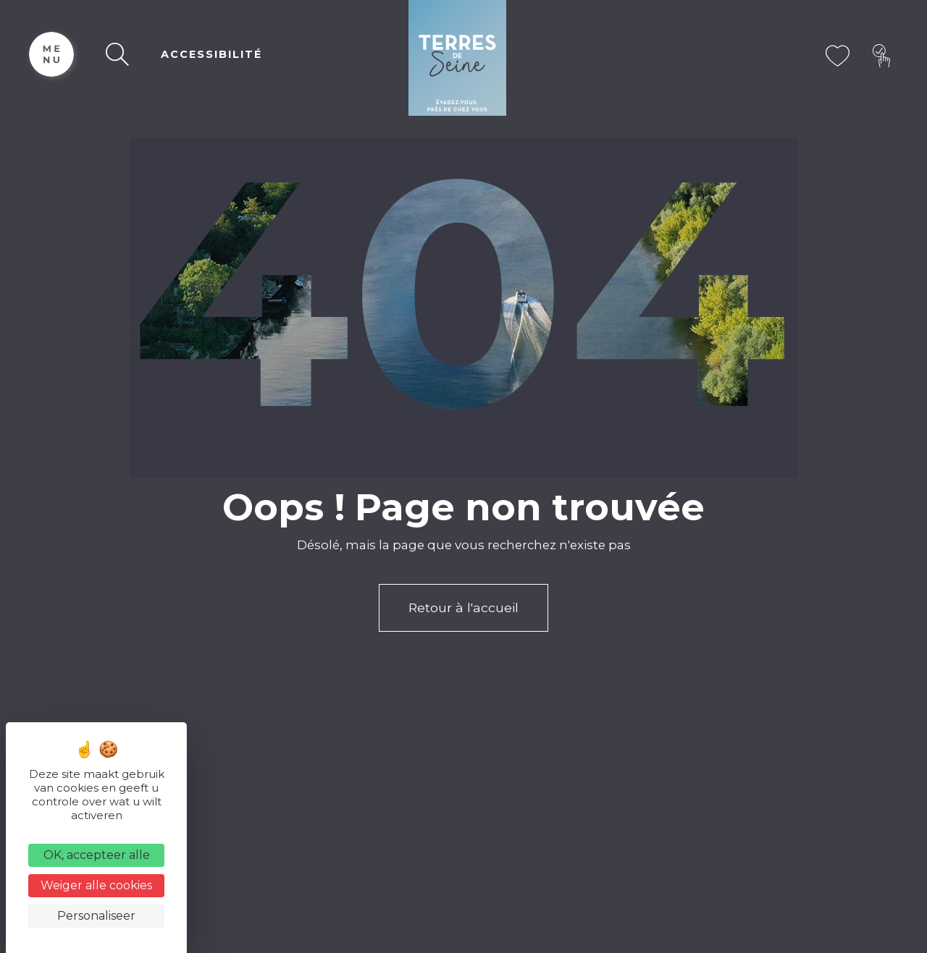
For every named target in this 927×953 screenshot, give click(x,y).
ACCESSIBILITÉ (211, 54)
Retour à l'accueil (463, 607)
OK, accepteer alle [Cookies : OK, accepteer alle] (96, 855)
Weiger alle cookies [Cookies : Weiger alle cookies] (96, 885)
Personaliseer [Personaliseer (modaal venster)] (96, 916)
